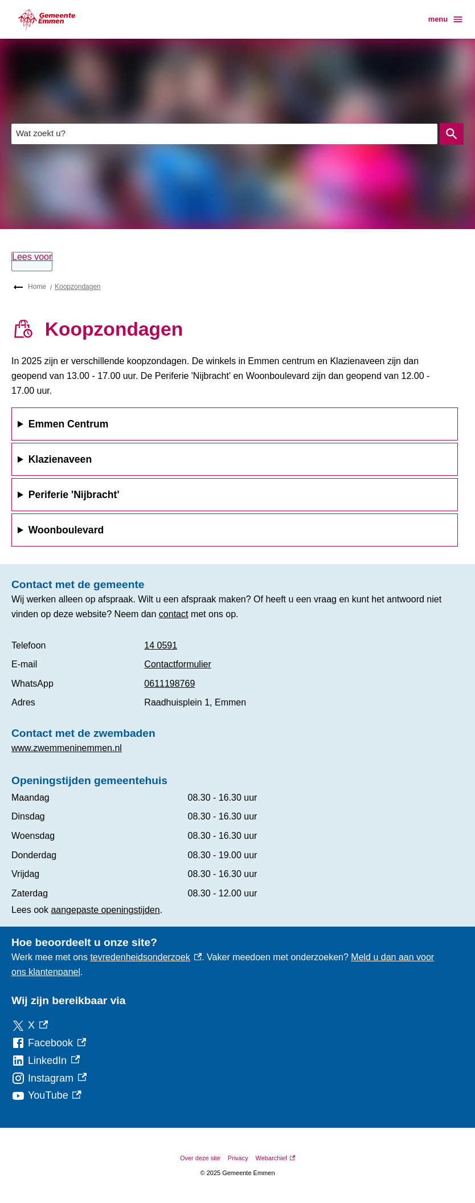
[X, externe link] (29, 1025)
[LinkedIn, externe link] (45, 1061)
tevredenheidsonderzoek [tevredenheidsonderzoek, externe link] (146, 957)
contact (174, 614)
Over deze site (200, 1158)
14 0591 (160, 645)
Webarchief (276, 1158)
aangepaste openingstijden (105, 910)
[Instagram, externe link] (49, 1078)
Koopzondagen (78, 287)
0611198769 (169, 683)
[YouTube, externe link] (46, 1095)
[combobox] (224, 134)
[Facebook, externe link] (48, 1043)
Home (37, 287)
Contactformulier (177, 664)
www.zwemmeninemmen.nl (66, 748)
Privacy (238, 1158)
